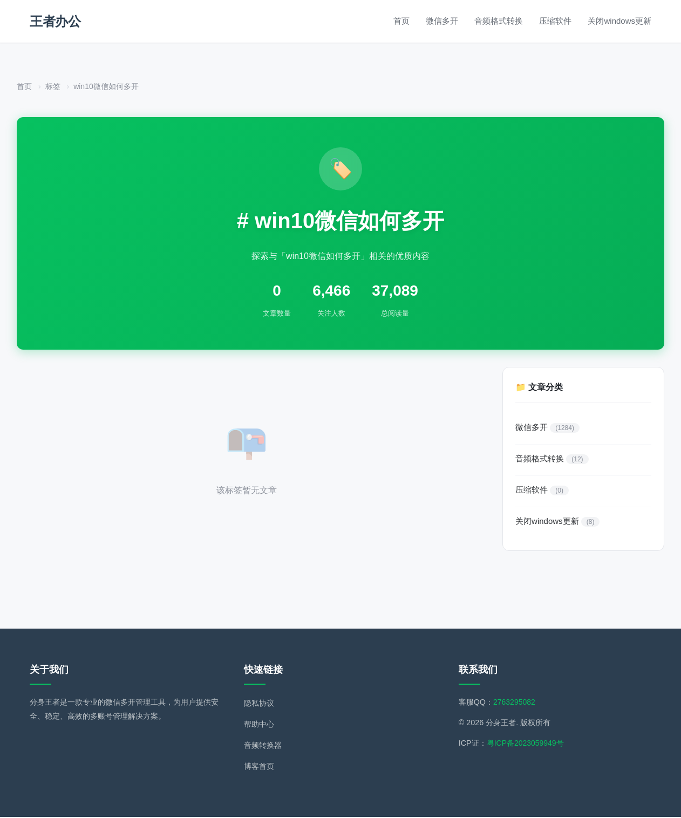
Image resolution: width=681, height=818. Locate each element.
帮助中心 (259, 725)
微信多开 (442, 20)
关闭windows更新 (619, 20)
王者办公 (55, 21)
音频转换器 (263, 746)
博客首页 (259, 767)
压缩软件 (555, 20)
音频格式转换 (498, 20)
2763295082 (514, 703)
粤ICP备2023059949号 (526, 744)
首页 (401, 20)
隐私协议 (259, 704)
